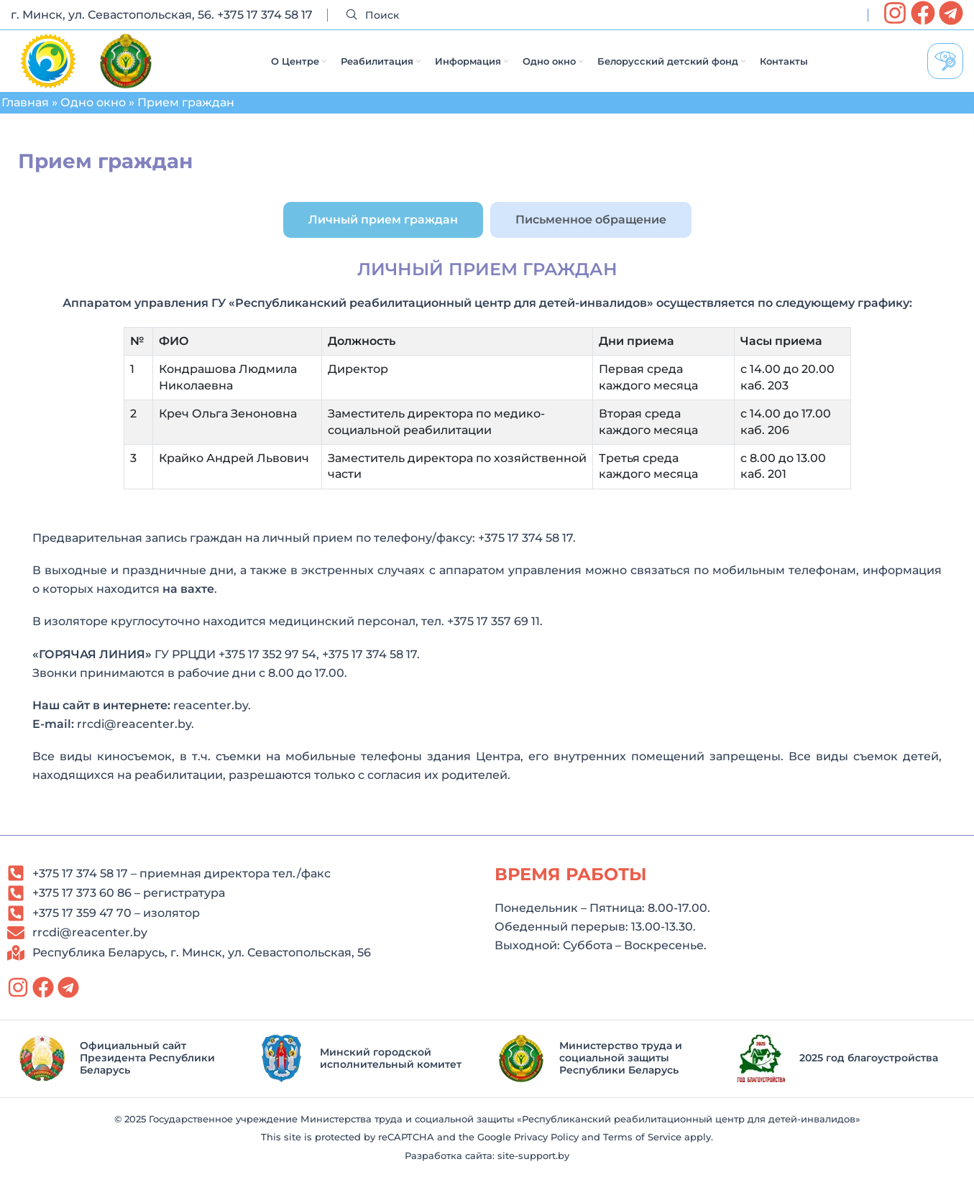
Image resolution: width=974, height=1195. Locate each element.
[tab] (383, 233)
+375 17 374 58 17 (265, 15)
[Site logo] (48, 67)
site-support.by (533, 1169)
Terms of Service (642, 1150)
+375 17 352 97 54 (267, 668)
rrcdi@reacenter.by (134, 737)
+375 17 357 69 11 (493, 635)
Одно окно (93, 116)
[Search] (597, 15)
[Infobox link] (127, 1071)
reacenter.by (210, 719)
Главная (25, 116)
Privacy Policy (546, 1150)
